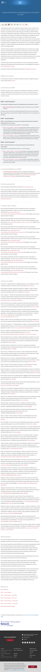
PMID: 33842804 (32, 486)
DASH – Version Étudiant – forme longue (12, 127)
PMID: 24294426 (5, 316)
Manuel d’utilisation (5, 592)
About (31, 660)
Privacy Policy (11, 669)
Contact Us (10, 643)
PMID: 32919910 (10, 506)
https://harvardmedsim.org (28, 188)
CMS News (16, 656)
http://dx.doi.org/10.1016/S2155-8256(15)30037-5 (24, 329)
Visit (30, 656)
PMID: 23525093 (36, 308)
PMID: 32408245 (26, 468)
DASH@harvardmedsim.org (32, 69)
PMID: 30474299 (32, 443)
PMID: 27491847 (13, 343)
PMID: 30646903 (18, 435)
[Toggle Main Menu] (2, 2)
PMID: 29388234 (12, 397)
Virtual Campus (32, 658)
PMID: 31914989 (18, 460)
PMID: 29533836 (25, 403)
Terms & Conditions (20, 669)
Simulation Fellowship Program (6, 660)
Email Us (25, 642)
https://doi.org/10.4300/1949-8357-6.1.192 (10, 318)
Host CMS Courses (17, 651)
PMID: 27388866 (13, 350)
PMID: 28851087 (13, 382)
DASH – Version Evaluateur (6, 595)
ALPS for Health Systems (18, 653)
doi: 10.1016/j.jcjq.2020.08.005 (30, 504)
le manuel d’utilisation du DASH (26, 176)
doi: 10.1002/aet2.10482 (22, 486)
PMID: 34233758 (11, 533)
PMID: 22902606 (26, 293)
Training (2, 651)
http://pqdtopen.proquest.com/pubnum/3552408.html (12, 301)
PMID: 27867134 (24, 356)
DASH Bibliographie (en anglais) (9, 66)
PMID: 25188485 (36, 322)
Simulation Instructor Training (6, 653)
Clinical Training (3, 655)
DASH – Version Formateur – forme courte (12, 160)
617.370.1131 (26, 640)
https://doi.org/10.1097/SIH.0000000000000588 (13, 516)
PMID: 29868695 (29, 409)
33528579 (21, 524)
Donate (15, 660)
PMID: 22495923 (31, 287)
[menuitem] (22, 652)
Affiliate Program (33, 651)
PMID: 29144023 (29, 367)
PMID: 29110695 (33, 363)
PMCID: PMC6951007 (27, 460)
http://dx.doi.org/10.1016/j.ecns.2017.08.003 (10, 388)
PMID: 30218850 (34, 427)
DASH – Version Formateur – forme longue (12, 152)
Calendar (15, 658)
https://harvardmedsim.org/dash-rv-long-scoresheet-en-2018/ (21, 223)
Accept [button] (32, 666)
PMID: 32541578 (20, 478)
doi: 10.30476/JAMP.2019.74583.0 (16, 451)
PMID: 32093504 (26, 496)
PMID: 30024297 (20, 416)
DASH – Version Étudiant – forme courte (12, 135)
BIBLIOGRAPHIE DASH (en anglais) (8, 609)
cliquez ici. (14, 80)
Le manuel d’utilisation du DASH (10, 173)
